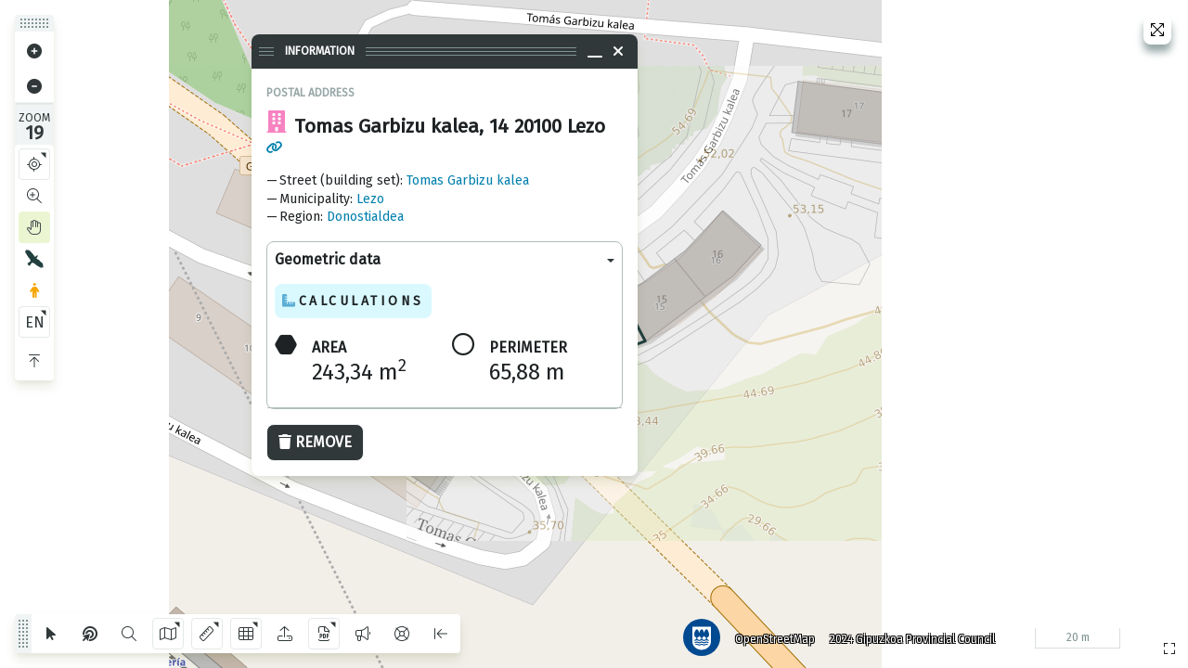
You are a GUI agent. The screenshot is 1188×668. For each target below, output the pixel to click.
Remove (315, 442)
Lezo (370, 199)
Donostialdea (365, 217)
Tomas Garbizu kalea (468, 180)
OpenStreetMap (771, 635)
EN (35, 322)
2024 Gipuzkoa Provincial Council (908, 635)
